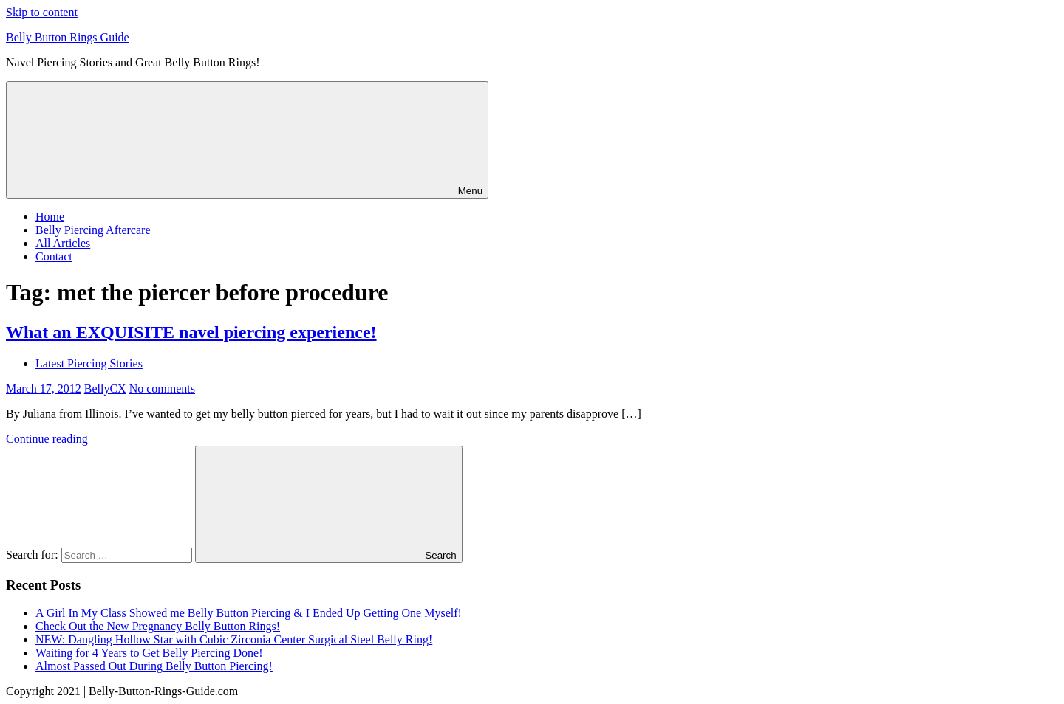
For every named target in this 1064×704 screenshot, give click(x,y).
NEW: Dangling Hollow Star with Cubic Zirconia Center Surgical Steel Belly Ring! (233, 639)
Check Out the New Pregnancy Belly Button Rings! (157, 626)
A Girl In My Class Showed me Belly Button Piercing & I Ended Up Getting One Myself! (248, 613)
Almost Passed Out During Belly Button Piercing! (154, 666)
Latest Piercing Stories (89, 363)
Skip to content (42, 12)
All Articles (62, 243)
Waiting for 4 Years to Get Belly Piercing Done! (149, 652)
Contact (53, 256)
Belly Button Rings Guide (67, 37)
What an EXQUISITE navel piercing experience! (191, 332)
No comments (162, 388)
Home (49, 216)
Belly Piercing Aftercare (93, 230)
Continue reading (47, 438)
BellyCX (105, 388)
